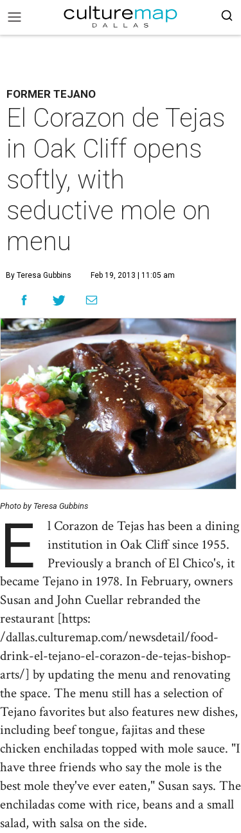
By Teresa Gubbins (38, 275)
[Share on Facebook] (24, 300)
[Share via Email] (92, 300)
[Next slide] (219, 403)
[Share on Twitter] (59, 300)
